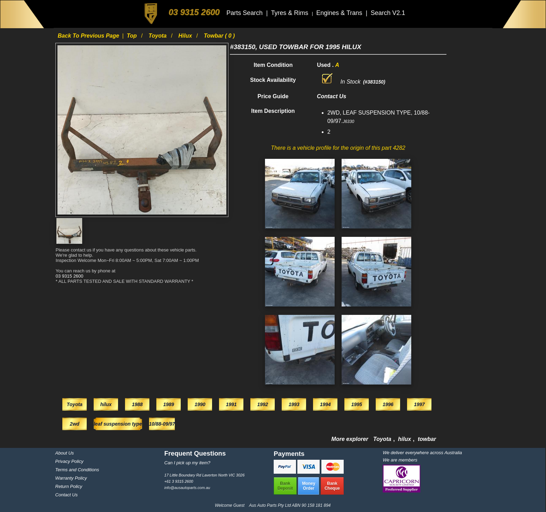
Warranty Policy (71, 478)
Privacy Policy (69, 461)
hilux (186, 36)
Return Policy (68, 486)
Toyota (158, 36)
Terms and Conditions (77, 469)
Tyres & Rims (290, 12)
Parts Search (245, 12)
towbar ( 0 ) (219, 36)
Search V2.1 (387, 12)
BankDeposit (285, 486)
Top (132, 36)
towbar (427, 439)
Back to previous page (89, 36)
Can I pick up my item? (187, 462)
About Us (64, 453)
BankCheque (332, 486)
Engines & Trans (340, 12)
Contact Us (66, 494)
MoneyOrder (308, 486)
